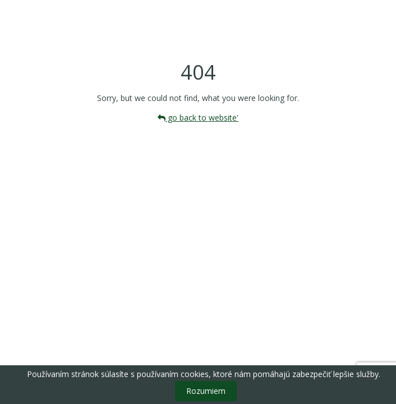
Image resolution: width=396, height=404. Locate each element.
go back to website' (198, 117)
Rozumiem (205, 390)
